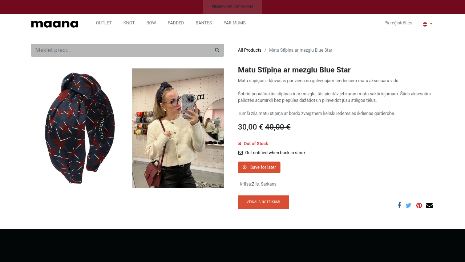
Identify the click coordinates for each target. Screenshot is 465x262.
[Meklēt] (217, 50)
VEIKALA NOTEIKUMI (263, 202)
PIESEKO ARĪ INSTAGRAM (232, 6)
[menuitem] (104, 24)
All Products (250, 50)
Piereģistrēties (398, 22)
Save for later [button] (259, 167)
